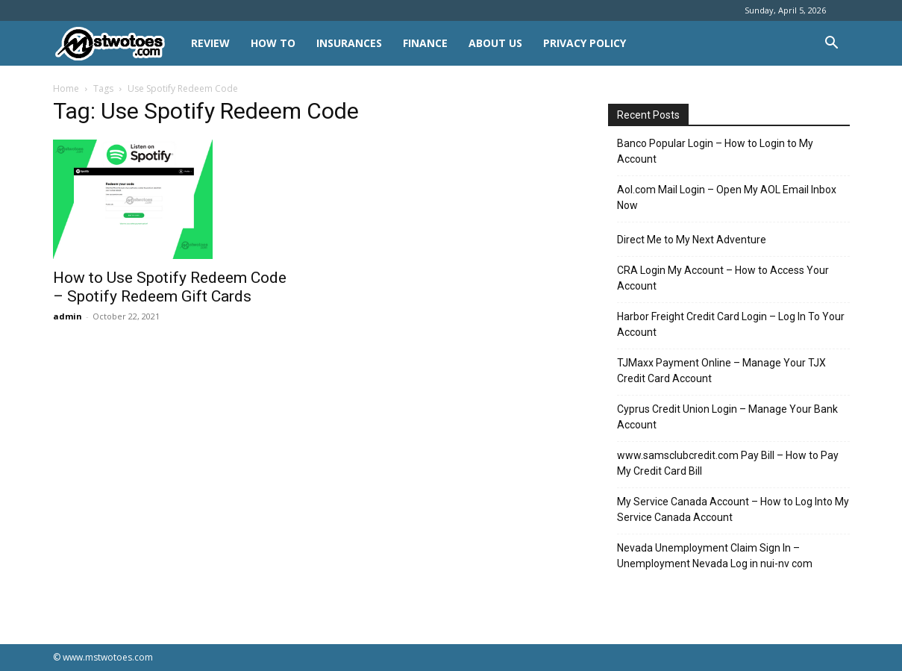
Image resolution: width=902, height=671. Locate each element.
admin (67, 316)
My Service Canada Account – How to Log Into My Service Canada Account (733, 509)
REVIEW (210, 43)
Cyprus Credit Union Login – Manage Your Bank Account (727, 417)
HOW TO (273, 43)
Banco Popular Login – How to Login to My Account (715, 151)
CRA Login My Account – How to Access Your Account (723, 278)
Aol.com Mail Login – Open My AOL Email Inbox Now (726, 197)
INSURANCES (349, 43)
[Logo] (117, 43)
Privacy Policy (584, 43)
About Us (495, 43)
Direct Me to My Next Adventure (691, 240)
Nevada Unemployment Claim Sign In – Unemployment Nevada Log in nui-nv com (714, 555)
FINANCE (425, 43)
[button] (832, 44)
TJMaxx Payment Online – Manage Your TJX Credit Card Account (721, 370)
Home (66, 88)
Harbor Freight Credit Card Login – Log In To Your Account (731, 324)
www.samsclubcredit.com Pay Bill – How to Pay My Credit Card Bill (728, 463)
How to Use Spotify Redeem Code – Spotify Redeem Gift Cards (169, 287)
